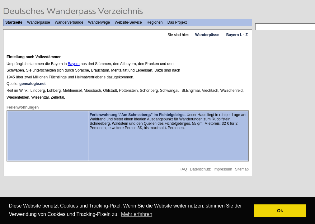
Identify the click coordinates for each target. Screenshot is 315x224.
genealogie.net (32, 84)
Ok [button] (280, 210)
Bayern (74, 64)
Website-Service (128, 22)
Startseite (13, 22)
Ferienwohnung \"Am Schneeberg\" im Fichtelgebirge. (138, 115)
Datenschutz (200, 169)
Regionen (154, 22)
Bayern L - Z (237, 35)
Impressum (223, 169)
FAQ (183, 169)
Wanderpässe (38, 22)
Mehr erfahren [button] (137, 214)
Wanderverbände (69, 22)
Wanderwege (99, 22)
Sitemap (242, 169)
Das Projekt (177, 22)
